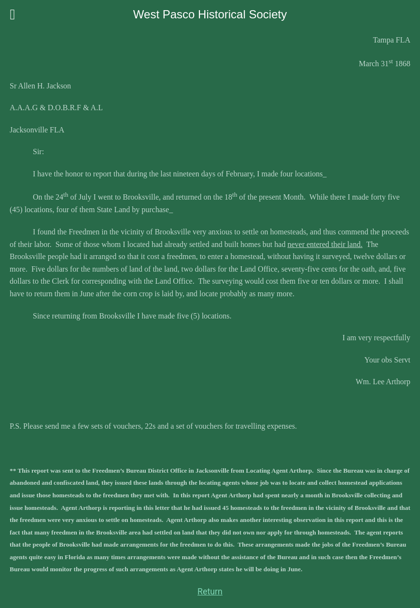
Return (210, 591)
